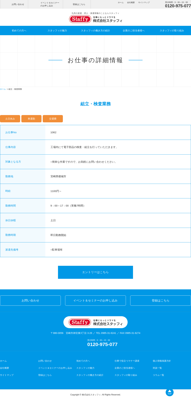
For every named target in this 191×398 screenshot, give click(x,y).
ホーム (121, 2)
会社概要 (131, 2)
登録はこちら (79, 4)
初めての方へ (19, 30)
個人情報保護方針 (162, 359)
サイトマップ (144, 2)
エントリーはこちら (95, 271)
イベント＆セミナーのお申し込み (49, 4)
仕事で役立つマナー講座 (127, 359)
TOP (170, 394)
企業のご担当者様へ (134, 30)
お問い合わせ (18, 4)
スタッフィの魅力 (57, 30)
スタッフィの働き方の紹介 (95, 30)
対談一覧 (157, 367)
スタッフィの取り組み (172, 30)
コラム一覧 (158, 374)
